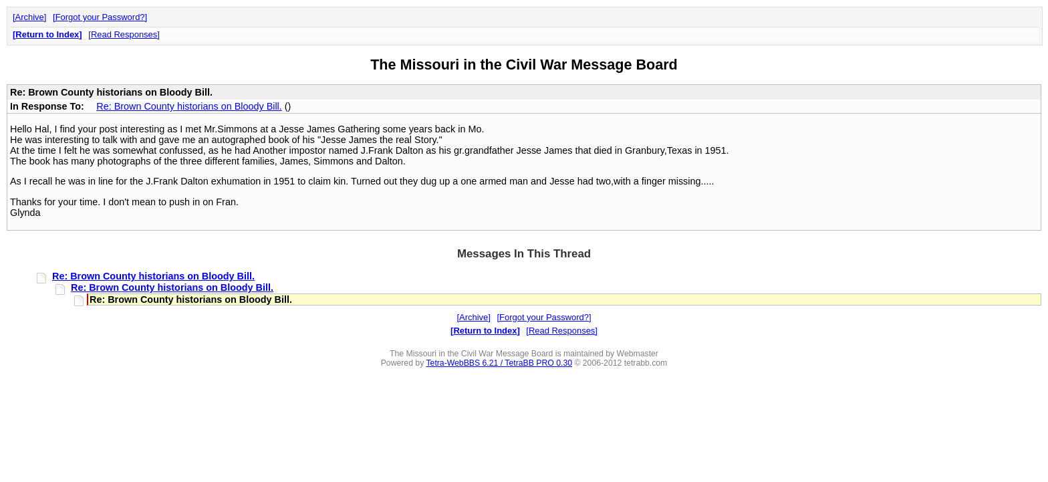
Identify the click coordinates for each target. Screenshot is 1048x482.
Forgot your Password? (100, 17)
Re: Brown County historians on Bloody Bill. (189, 106)
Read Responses (124, 34)
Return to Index (47, 34)
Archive (29, 17)
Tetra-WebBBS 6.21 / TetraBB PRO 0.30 (499, 363)
